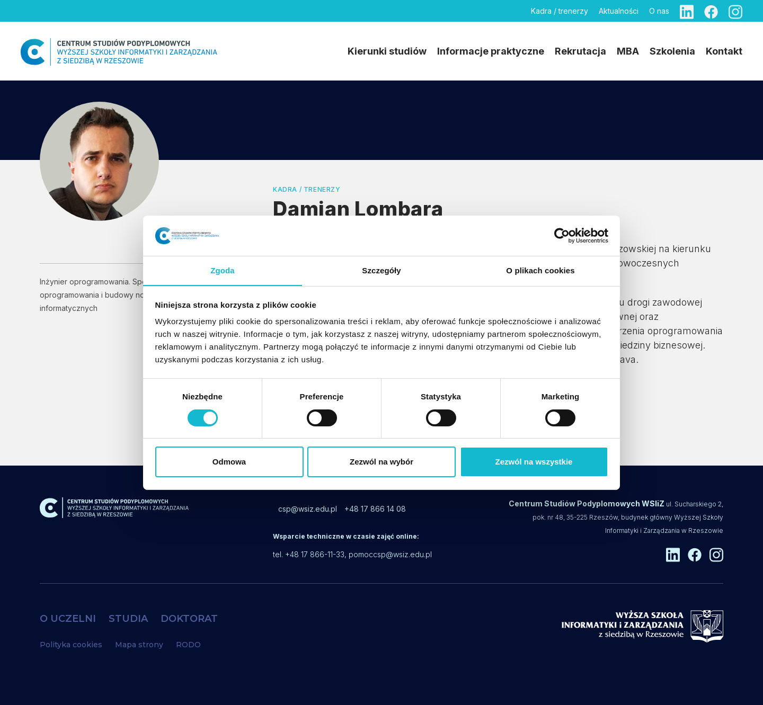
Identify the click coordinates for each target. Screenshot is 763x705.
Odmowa (229, 462)
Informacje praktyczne (490, 51)
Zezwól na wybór (381, 462)
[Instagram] (735, 11)
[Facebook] (711, 11)
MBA (628, 51)
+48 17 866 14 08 (375, 508)
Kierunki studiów (387, 51)
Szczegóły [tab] (381, 270)
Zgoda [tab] (222, 270)
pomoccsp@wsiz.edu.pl (390, 554)
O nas (659, 10)
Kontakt (724, 51)
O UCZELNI (68, 618)
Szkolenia (672, 51)
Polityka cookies (71, 644)
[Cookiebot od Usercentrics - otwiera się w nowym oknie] (562, 235)
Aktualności (618, 10)
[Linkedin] (687, 11)
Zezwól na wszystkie (534, 462)
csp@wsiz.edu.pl (307, 508)
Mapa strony (139, 644)
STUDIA (128, 618)
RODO (188, 644)
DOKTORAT (189, 618)
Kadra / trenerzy (559, 10)
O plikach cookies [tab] (540, 270)
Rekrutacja (580, 51)
